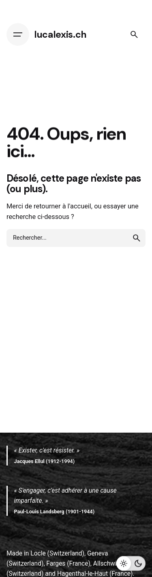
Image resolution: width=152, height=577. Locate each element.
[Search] (134, 34)
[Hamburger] (17, 34)
